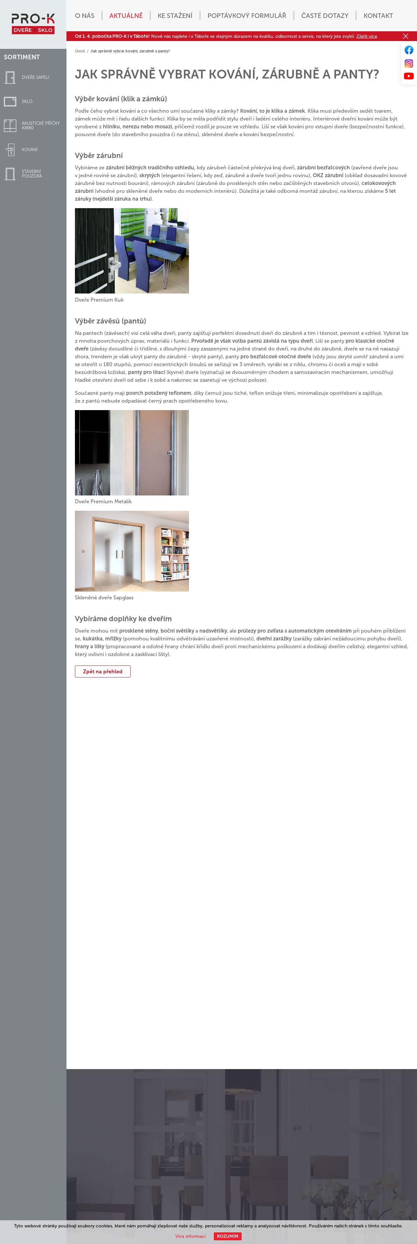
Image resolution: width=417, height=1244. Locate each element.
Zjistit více (366, 36)
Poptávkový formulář (247, 15)
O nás (84, 15)
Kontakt (378, 15)
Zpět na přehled (102, 671)
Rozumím (227, 1236)
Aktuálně (126, 15)
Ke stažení (175, 15)
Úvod (79, 51)
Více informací (190, 1236)
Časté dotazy (325, 15)
